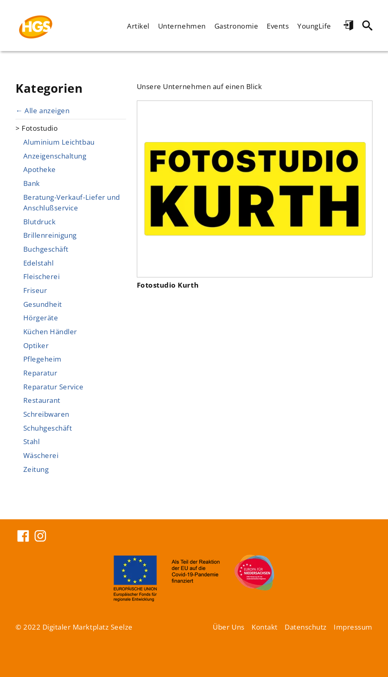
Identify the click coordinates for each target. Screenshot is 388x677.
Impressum (353, 627)
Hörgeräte (40, 317)
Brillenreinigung (50, 235)
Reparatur (40, 373)
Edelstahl (38, 263)
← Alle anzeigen (42, 110)
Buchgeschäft (46, 249)
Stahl (31, 441)
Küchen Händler (50, 331)
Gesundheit (42, 304)
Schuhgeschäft (47, 428)
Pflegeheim (42, 359)
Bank (31, 183)
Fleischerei (41, 276)
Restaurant (41, 400)
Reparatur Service (53, 386)
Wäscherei (41, 455)
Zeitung (36, 469)
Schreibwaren (46, 414)
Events (278, 26)
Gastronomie (236, 26)
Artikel (138, 26)
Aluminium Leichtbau (59, 142)
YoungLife (314, 26)
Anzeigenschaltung (55, 156)
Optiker (36, 345)
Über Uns (228, 627)
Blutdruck (39, 221)
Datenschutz (306, 627)
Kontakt (265, 627)
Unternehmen (182, 26)
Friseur (35, 290)
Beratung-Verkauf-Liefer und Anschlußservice (71, 202)
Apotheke (39, 169)
